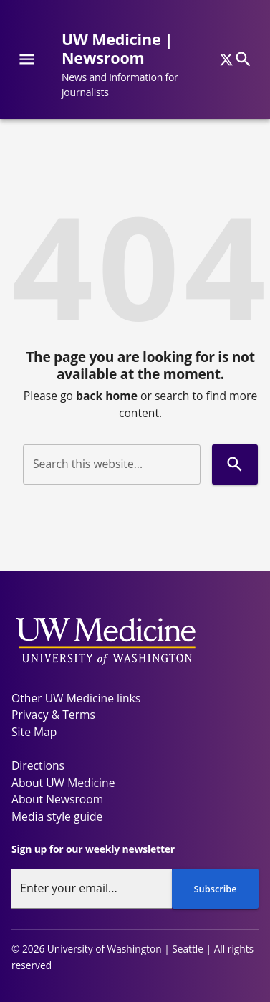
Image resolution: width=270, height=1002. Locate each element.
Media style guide (56, 816)
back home (107, 396)
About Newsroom (57, 799)
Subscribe (215, 888)
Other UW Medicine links (75, 698)
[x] (226, 59)
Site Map (34, 732)
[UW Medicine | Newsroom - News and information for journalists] (143, 65)
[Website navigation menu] (26, 59)
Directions (37, 765)
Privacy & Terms (53, 714)
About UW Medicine (63, 783)
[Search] (243, 59)
